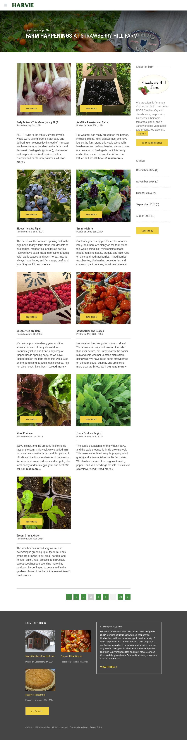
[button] (147, 230)
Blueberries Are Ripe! (29, 228)
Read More (31, 108)
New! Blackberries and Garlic (92, 122)
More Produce (25, 433)
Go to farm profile (152, 143)
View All (37, 711)
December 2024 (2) (147, 170)
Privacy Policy (96, 727)
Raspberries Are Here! (29, 331)
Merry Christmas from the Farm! (39, 656)
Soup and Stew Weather (72, 656)
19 (120, 596)
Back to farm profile (37, 30)
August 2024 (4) (145, 215)
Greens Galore (84, 228)
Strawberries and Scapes (90, 331)
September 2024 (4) (147, 204)
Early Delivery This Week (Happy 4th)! (37, 122)
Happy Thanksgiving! (35, 695)
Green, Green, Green (28, 535)
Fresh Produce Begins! (89, 433)
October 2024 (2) (146, 193)
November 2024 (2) (147, 181)
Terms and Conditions (79, 727)
